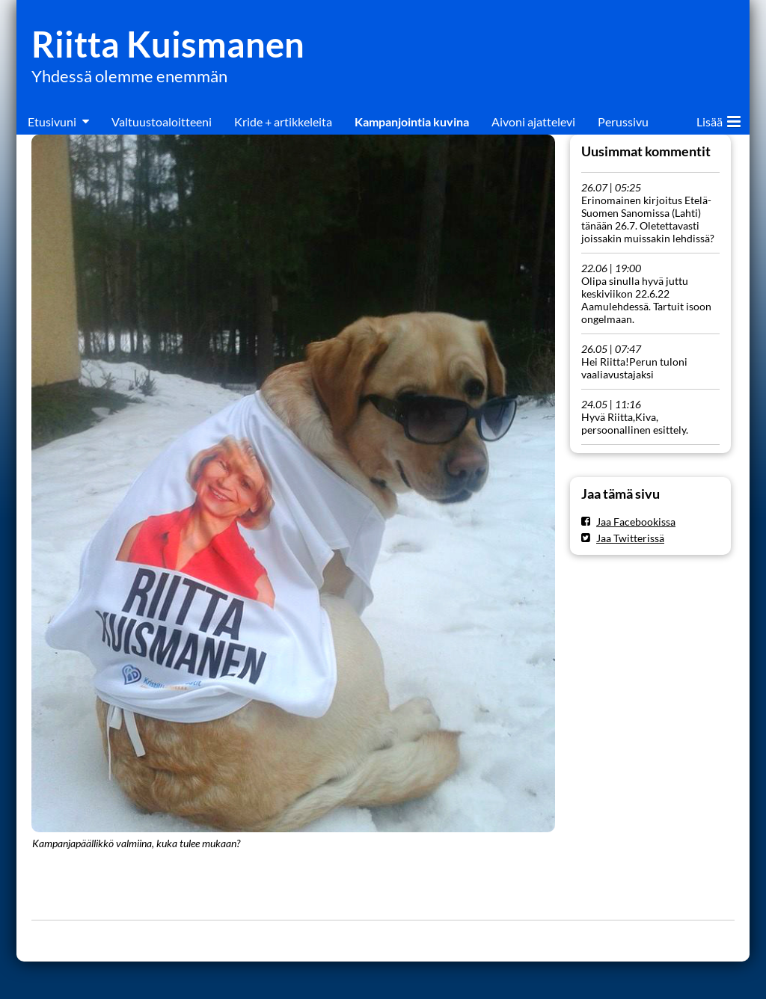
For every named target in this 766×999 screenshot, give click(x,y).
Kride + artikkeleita (283, 121)
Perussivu (623, 121)
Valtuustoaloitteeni (161, 121)
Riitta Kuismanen (167, 44)
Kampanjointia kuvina (412, 121)
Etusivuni (52, 121)
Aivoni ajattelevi (533, 121)
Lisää (718, 118)
